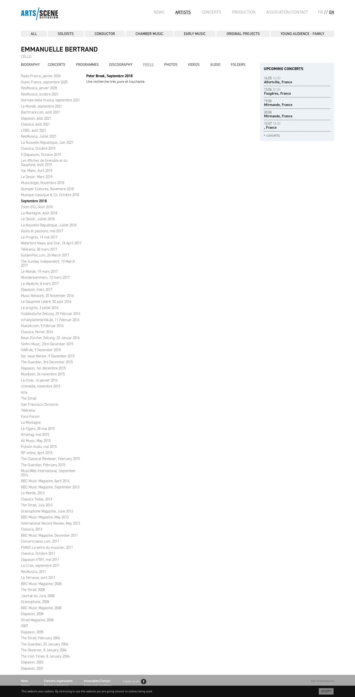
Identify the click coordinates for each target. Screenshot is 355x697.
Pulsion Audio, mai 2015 (39, 446)
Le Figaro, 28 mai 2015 (38, 428)
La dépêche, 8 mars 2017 (40, 283)
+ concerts (272, 135)
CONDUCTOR (105, 33)
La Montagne (31, 422)
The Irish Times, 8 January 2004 (45, 656)
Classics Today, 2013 (36, 499)
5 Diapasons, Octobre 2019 (41, 154)
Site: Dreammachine (322, 681)
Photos (171, 64)
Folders (238, 64)
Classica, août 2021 (35, 124)
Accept (326, 691)
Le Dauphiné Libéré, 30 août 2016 (46, 301)
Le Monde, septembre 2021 (41, 106)
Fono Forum (30, 416)
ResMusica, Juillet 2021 (38, 136)
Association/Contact (287, 12)
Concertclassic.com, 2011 (40, 541)
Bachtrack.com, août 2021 (40, 112)
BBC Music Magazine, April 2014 (45, 480)
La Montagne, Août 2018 (39, 213)
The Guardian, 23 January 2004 (44, 644)
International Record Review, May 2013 (50, 523)
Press (148, 64)
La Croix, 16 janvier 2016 (39, 380)
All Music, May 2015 (36, 440)
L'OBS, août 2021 (33, 130)
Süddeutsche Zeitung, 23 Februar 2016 (50, 313)
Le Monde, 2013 (32, 493)
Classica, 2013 (31, 529)
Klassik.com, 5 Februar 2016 (42, 325)
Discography (120, 64)
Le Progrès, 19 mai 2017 (39, 237)
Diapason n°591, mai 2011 (40, 559)
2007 (24, 626)
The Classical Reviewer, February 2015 (50, 458)
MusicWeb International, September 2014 (48, 472)
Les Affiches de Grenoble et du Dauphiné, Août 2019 (44, 162)
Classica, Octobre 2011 (38, 553)
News (159, 12)
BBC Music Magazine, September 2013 (50, 487)
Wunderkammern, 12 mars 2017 (45, 277)
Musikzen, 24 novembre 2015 (43, 374)
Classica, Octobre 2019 (38, 148)
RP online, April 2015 (36, 452)
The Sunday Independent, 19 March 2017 (48, 263)
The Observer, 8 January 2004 (44, 650)
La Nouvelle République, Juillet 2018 (48, 225)
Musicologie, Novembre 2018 (42, 182)
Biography (30, 64)
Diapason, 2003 (32, 662)
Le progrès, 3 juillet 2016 (39, 307)
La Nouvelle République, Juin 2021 (47, 142)
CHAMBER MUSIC (149, 33)
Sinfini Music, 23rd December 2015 (47, 344)
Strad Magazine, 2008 (37, 620)
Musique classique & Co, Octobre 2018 (50, 194)
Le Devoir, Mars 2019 (37, 176)
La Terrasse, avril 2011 (38, 577)
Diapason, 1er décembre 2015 (43, 368)
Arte (24, 392)
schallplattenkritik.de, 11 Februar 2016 (50, 319)
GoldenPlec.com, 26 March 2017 (45, 255)
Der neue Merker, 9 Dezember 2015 (47, 356)
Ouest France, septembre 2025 (44, 82)
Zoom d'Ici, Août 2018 (37, 206)
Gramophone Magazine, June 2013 (47, 511)
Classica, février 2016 (37, 332)
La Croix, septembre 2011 (40, 565)
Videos (194, 64)
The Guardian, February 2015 (43, 464)
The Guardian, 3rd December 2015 (47, 362)
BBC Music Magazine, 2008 (41, 583)
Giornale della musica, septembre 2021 (50, 100)
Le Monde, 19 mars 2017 (39, 271)
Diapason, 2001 (32, 668)
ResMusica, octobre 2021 (39, 94)
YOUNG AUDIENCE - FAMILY (302, 33)
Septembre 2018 (34, 201)
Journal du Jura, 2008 (37, 595)
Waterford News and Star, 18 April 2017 (51, 243)
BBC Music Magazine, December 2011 (49, 535)
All (34, 33)
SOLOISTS (66, 33)
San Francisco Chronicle (39, 404)
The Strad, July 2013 (37, 505)
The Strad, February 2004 (40, 638)
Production (243, 12)
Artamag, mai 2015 (35, 434)
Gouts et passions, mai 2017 (42, 231)
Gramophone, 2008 (35, 601)
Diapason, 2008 (32, 613)
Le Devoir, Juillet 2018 (37, 219)
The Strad (28, 398)
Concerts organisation (58, 681)
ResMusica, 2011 (33, 571)
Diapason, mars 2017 (36, 289)
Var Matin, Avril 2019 (36, 170)
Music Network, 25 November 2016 (47, 295)
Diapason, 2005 (32, 632)
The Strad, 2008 (33, 589)
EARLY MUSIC (195, 33)
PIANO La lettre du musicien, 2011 (47, 547)
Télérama (28, 410)
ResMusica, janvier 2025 (39, 88)
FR (320, 12)
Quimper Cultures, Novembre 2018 (47, 188)
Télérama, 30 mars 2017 (39, 249)
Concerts (211, 12)
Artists (183, 12)
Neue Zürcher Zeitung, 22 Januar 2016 (50, 337)
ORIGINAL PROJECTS (243, 33)
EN (331, 12)
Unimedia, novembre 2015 (40, 386)
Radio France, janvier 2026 (41, 75)
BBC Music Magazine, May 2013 (45, 517)
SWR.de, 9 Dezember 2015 (41, 350)
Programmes (87, 64)
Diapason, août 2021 (36, 118)
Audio (215, 64)
